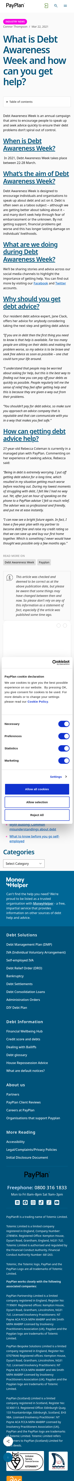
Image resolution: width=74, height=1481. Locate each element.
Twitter (60, 283)
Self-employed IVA (20, 960)
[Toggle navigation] (65, 6)
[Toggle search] (56, 6)
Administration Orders (23, 1000)
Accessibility (15, 1142)
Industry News (15, 21)
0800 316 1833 (51, 1187)
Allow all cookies (37, 789)
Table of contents (21, 102)
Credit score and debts (23, 1039)
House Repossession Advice (27, 1063)
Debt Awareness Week (19, 562)
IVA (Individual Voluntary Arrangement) (36, 952)
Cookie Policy (37, 701)
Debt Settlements (19, 984)
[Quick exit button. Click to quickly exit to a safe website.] (46, 6)
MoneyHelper (43, 903)
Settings (56, 776)
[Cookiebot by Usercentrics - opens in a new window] (52, 662)
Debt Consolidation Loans (25, 992)
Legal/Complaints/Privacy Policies (31, 1149)
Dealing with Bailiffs (21, 1047)
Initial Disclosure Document (27, 1157)
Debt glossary (16, 1055)
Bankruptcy (15, 976)
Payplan (44, 562)
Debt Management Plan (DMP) (29, 944)
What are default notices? (25, 1071)
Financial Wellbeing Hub (24, 1031)
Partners (12, 1094)
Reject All (37, 815)
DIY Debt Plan (16, 1007)
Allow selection (37, 802)
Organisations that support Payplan (33, 1118)
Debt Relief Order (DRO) (24, 968)
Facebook (41, 283)
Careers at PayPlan (20, 1110)
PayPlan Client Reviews (23, 1102)
